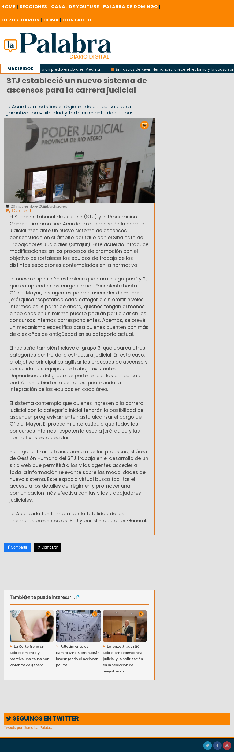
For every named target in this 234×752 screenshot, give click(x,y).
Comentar (21, 210)
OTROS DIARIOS (21, 20)
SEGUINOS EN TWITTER (42, 718)
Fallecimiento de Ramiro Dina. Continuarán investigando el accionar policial (77, 656)
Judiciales (55, 206)
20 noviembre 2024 (27, 206)
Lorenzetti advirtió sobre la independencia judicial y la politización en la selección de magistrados (123, 659)
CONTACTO (77, 20)
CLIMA (52, 20)
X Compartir (48, 547)
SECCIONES (35, 6)
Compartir (17, 547)
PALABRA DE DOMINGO (132, 6)
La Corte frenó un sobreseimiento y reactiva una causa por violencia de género (29, 656)
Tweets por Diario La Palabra (28, 727)
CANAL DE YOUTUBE (76, 6)
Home (9, 6)
